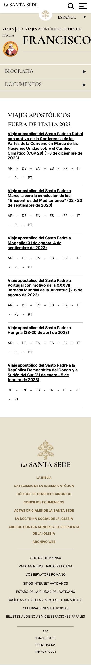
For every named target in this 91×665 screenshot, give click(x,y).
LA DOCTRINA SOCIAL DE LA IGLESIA (44, 519)
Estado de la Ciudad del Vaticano (45, 592)
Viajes (8, 29)
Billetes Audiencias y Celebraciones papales (45, 616)
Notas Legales (45, 638)
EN (38, 168)
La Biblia (44, 477)
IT (78, 168)
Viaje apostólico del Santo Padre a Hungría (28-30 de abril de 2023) (39, 330)
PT (30, 177)
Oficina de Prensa (45, 558)
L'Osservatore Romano (45, 574)
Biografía (45, 71)
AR (10, 168)
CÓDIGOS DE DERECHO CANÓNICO (44, 494)
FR (65, 168)
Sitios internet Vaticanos (45, 583)
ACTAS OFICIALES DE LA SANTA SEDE (44, 510)
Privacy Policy (45, 651)
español (69, 18)
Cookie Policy (45, 645)
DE (24, 168)
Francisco (56, 39)
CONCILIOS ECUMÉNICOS (44, 502)
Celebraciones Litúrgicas (45, 608)
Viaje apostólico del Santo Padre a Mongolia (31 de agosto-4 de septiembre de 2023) (39, 242)
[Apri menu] (82, 6)
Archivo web (44, 542)
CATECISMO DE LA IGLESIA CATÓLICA (44, 486)
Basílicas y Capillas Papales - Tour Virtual (45, 600)
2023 (20, 29)
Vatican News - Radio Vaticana (45, 566)
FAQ (45, 631)
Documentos (45, 84)
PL (16, 177)
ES (52, 168)
